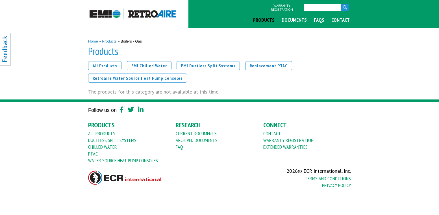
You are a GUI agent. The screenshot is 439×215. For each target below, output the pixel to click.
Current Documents (196, 133)
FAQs (319, 20)
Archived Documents (197, 140)
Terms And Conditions (328, 178)
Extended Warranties (285, 147)
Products (264, 20)
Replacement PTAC (269, 65)
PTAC (93, 153)
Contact (340, 20)
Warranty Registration (282, 8)
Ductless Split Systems (112, 140)
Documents (294, 20)
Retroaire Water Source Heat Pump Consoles (137, 78)
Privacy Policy (336, 185)
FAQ (179, 147)
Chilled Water (102, 147)
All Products (105, 65)
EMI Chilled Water (149, 65)
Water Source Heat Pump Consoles (123, 160)
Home (93, 41)
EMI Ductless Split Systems (208, 65)
